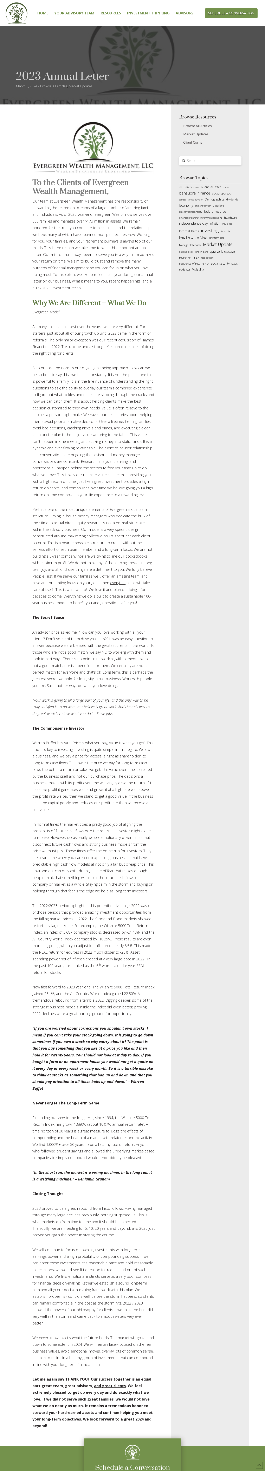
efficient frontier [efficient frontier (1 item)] (203, 205)
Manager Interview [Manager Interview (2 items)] (190, 245)
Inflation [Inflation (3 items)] (215, 223)
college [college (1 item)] (182, 199)
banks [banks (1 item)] (225, 187)
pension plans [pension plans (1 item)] (201, 251)
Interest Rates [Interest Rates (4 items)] (189, 231)
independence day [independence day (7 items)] (193, 223)
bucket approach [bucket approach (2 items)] (222, 193)
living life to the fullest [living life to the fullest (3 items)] (193, 237)
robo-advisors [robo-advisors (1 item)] (207, 257)
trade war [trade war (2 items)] (184, 269)
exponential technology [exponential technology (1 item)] (190, 211)
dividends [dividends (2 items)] (232, 199)
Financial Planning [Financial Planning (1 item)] (189, 217)
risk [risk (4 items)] (196, 257)
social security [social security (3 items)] (220, 263)
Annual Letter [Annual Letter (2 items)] (213, 187)
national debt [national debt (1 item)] (186, 251)
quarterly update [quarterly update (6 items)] (222, 251)
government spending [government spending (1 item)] (211, 217)
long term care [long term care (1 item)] (216, 237)
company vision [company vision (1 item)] (195, 199)
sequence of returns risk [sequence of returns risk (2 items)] (194, 263)
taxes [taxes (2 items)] (234, 263)
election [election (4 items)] (218, 205)
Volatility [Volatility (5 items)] (198, 269)
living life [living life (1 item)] (225, 231)
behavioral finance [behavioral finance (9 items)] (194, 193)
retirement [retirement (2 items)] (185, 257)
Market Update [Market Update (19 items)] (218, 244)
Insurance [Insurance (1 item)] (227, 223)
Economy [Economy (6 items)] (186, 205)
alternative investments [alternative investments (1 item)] (191, 187)
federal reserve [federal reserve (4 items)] (215, 211)
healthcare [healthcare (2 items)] (230, 217)
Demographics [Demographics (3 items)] (214, 199)
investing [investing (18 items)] (210, 230)
